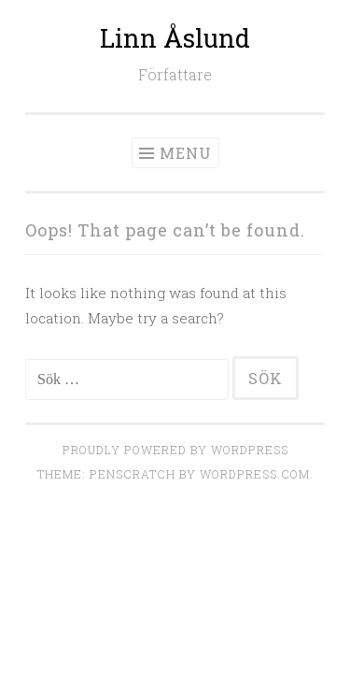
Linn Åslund (175, 37)
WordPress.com (255, 473)
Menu (186, 153)
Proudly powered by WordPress (175, 449)
